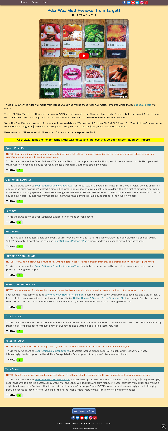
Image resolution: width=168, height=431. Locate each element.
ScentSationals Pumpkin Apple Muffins (57, 266)
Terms (108, 423)
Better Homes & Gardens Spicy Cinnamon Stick (99, 298)
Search (36, 2)
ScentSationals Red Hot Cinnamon (64, 295)
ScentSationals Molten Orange (52, 351)
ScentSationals (142, 105)
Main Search (71, 423)
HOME (60, 423)
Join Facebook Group (84, 411)
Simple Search (87, 423)
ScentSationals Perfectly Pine (70, 241)
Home (24, 2)
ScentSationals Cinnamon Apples (53, 186)
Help (46, 2)
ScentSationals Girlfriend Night (52, 379)
